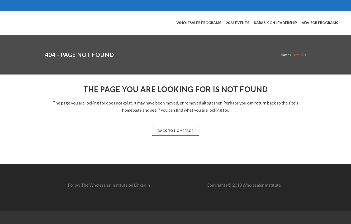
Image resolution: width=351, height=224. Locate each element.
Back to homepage (175, 131)
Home (285, 55)
